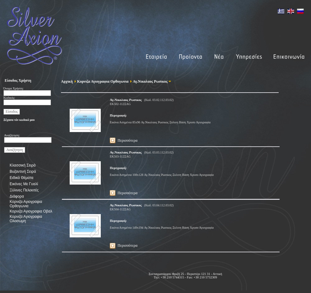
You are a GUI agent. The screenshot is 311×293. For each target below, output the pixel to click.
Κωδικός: (9, 97)
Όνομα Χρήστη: (13, 88)
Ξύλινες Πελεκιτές (24, 190)
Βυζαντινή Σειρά (23, 171)
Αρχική (67, 81)
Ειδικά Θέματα (21, 178)
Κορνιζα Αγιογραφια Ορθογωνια (26, 203)
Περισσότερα (127, 140)
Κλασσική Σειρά (22, 165)
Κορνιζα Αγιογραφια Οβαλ (31, 211)
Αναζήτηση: (12, 135)
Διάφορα (17, 196)
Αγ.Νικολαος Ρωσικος (149, 81)
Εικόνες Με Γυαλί (24, 184)
